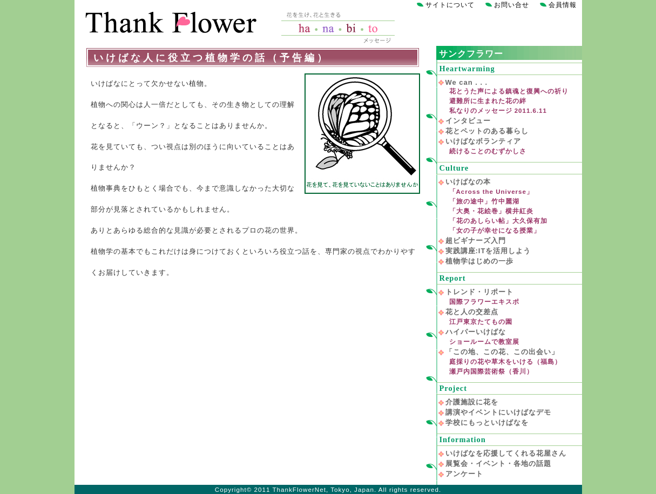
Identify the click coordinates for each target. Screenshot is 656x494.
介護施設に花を (471, 402)
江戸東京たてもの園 (480, 322)
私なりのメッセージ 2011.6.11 (498, 110)
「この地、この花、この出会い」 (502, 352)
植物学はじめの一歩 (479, 261)
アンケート (464, 474)
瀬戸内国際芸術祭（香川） (491, 371)
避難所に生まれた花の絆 (487, 101)
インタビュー (468, 121)
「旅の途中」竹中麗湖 (484, 201)
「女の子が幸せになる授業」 (494, 230)
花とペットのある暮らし (487, 131)
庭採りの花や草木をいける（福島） (505, 361)
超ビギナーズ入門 (475, 240)
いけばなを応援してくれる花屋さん (505, 453)
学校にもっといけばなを (487, 422)
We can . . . (466, 82)
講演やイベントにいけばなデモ (498, 412)
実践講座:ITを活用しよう (488, 251)
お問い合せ (511, 5)
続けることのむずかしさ (487, 151)
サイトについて (450, 5)
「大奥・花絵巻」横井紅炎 (491, 211)
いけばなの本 (468, 182)
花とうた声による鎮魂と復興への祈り (509, 91)
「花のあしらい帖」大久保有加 (498, 221)
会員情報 (563, 5)
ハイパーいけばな (475, 332)
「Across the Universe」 (491, 191)
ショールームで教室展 (484, 342)
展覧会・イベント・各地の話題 (498, 463)
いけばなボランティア (483, 141)
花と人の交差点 (471, 312)
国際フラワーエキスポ (484, 302)
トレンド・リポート (479, 292)
